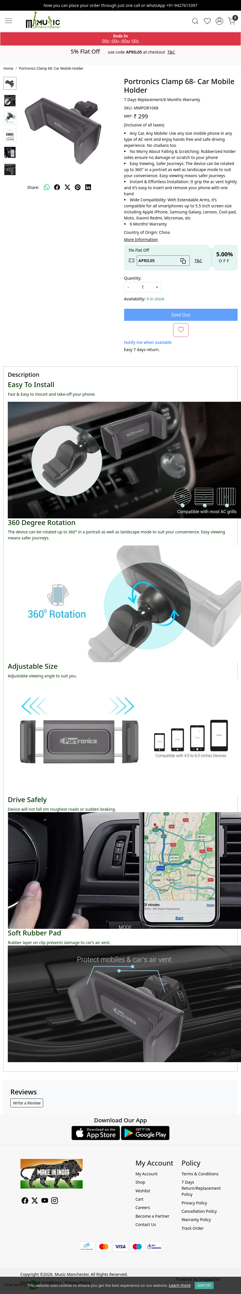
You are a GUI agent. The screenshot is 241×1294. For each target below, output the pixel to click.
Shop (140, 1182)
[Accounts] (219, 21)
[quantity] (143, 287)
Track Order (192, 1228)
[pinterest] (78, 187)
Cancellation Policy (199, 1211)
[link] (195, 21)
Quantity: (133, 278)
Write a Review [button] (27, 1103)
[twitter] (67, 187)
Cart (139, 1199)
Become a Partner (152, 1216)
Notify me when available (148, 342)
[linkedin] (88, 187)
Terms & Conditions (200, 1173)
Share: (33, 187)
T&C (171, 52)
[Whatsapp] (46, 187)
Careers (142, 1207)
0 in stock (155, 299)
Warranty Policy (196, 1219)
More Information (141, 239)
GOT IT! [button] (204, 1285)
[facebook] (57, 187)
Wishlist (142, 1190)
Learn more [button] (180, 1285)
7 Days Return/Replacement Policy (201, 1188)
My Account (146, 1173)
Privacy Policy (194, 1203)
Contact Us (145, 1224)
